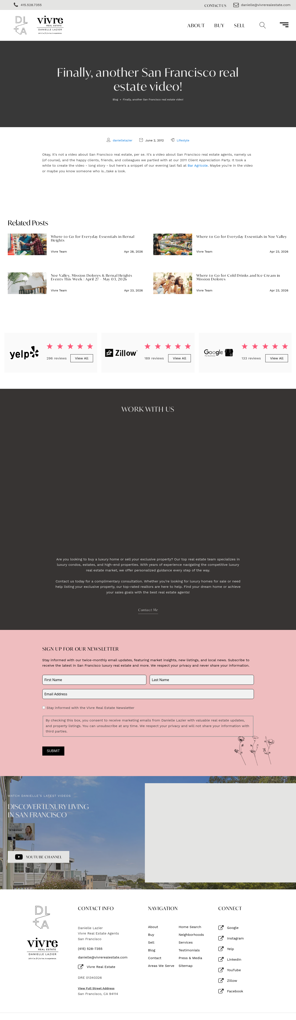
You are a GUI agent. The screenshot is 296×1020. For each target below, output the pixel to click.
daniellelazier (122, 140)
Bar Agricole (198, 165)
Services (186, 942)
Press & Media (190, 958)
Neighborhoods (191, 934)
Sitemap (186, 966)
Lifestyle (183, 140)
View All (81, 358)
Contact (154, 958)
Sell (239, 25)
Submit (53, 751)
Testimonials (189, 950)
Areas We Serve (161, 966)
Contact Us (215, 5)
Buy (219, 25)
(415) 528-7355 (90, 948)
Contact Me (148, 609)
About (196, 25)
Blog (115, 99)
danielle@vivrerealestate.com (102, 957)
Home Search (190, 927)
